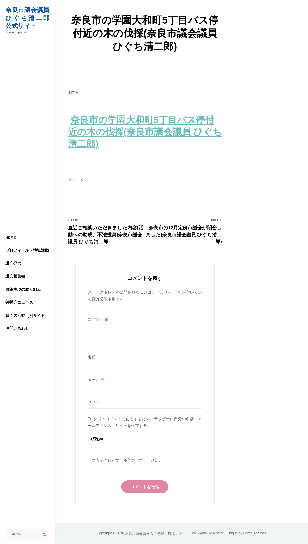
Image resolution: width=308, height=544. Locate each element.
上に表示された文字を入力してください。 (125, 460)
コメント (98, 319)
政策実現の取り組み (23, 289)
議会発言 (13, 263)
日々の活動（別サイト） (27, 315)
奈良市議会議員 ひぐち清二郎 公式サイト (27, 18)
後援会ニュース (19, 302)
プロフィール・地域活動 (27, 250)
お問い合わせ (17, 328)
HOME (10, 237)
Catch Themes (254, 533)
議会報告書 (15, 276)
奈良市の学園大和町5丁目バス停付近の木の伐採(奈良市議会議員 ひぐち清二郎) (145, 132)
